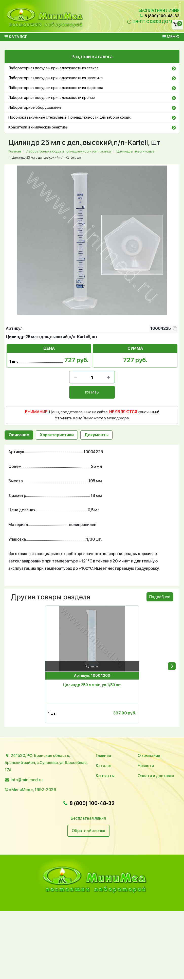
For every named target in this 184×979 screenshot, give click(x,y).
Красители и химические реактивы (38, 127)
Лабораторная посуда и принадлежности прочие (51, 97)
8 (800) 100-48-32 (159, 16)
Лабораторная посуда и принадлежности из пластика (55, 78)
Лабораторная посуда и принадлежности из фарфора (55, 87)
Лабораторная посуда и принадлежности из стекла (53, 68)
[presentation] (172, 666)
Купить (92, 666)
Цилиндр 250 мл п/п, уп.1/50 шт (92, 684)
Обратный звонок (88, 830)
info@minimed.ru (27, 779)
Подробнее (159, 596)
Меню (170, 36)
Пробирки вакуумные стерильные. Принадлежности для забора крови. (69, 117)
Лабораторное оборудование (34, 107)
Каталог (16, 36)
